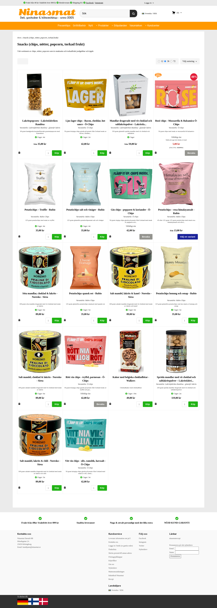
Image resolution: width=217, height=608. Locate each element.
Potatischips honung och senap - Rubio (176, 293)
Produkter (103, 25)
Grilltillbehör (79, 25)
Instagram (99, 3)
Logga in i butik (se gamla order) (120, 546)
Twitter (141, 546)
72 (172, 61)
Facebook (90, 3)
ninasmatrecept (175, 538)
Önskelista (112, 549)
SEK (149, 13)
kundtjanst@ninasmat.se (32, 547)
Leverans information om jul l (119, 538)
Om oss (111, 564)
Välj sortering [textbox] (188, 61)
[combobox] (190, 61)
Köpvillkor (112, 561)
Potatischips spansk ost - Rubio (85, 293)
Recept (111, 579)
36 (166, 61)
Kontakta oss (113, 542)
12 (160, 61)
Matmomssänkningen (116, 572)
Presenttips (64, 25)
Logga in (148, 3)
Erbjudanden (120, 25)
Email (171, 548)
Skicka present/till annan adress (120, 553)
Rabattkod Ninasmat (116, 575)
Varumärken (135, 25)
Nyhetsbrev (112, 568)
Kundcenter (153, 25)
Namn (171, 552)
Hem (19, 37)
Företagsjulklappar (115, 557)
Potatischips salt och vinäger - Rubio (85, 209)
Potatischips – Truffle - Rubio (40, 209)
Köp (57, 153)
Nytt (90, 25)
